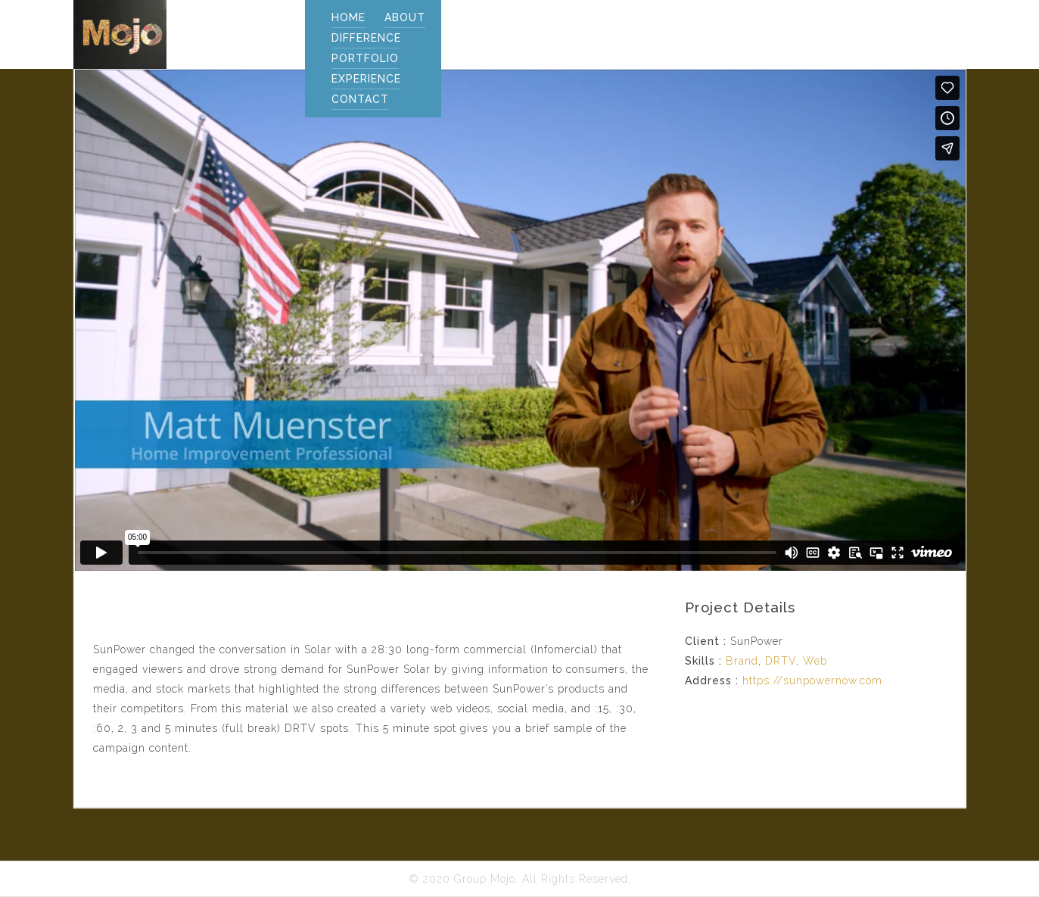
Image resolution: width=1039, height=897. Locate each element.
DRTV (780, 661)
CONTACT (360, 99)
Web (815, 661)
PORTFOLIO (365, 58)
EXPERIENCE (366, 79)
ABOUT (404, 17)
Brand (742, 661)
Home (348, 17)
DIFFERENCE (366, 38)
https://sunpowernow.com (812, 680)
